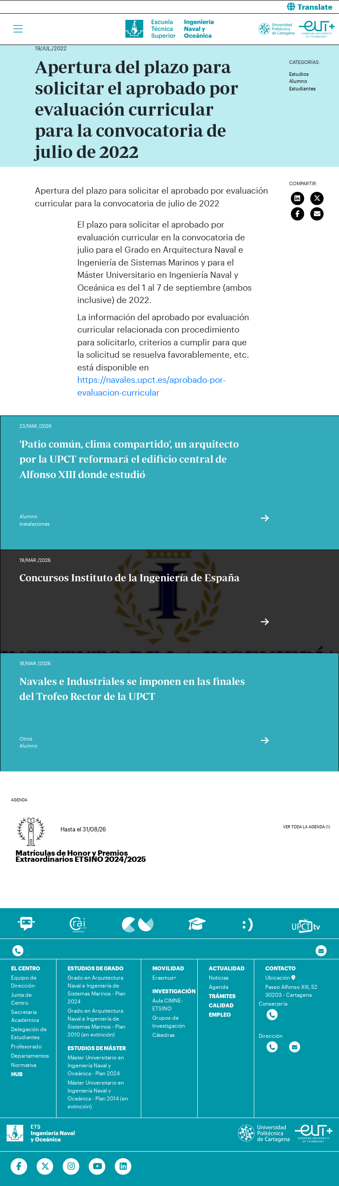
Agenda (218, 987)
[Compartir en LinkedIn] (297, 197)
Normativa (23, 1065)
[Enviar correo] (317, 212)
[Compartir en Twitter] (317, 197)
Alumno (298, 81)
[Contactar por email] (294, 1047)
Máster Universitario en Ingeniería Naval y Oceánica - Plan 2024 (96, 1065)
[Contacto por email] (321, 951)
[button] (257, 6)
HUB (17, 1074)
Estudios (299, 74)
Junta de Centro (21, 998)
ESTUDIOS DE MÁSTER (97, 1048)
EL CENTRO (25, 968)
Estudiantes (302, 88)
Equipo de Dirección (24, 981)
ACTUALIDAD (227, 968)
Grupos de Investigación (168, 1021)
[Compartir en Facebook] (297, 212)
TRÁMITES (222, 996)
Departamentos (30, 1055)
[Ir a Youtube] (97, 1166)
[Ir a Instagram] (71, 1166)
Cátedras (163, 1035)
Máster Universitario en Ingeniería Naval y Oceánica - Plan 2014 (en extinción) (98, 1094)
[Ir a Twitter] (45, 1166)
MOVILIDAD (168, 968)
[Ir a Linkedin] (123, 1166)
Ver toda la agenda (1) (306, 826)
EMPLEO (220, 1014)
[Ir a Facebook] (19, 1166)
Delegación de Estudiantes (29, 1033)
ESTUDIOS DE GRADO (96, 968)
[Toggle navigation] (18, 29)
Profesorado (26, 1046)
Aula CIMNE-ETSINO (167, 1004)
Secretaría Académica (25, 1016)
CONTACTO (280, 968)
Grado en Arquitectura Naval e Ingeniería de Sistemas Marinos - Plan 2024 (96, 989)
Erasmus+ (164, 977)
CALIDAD (221, 1005)
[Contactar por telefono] (18, 951)
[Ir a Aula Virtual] (197, 927)
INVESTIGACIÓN (174, 991)
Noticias (219, 977)
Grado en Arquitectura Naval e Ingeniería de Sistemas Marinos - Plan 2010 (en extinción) (96, 1022)
